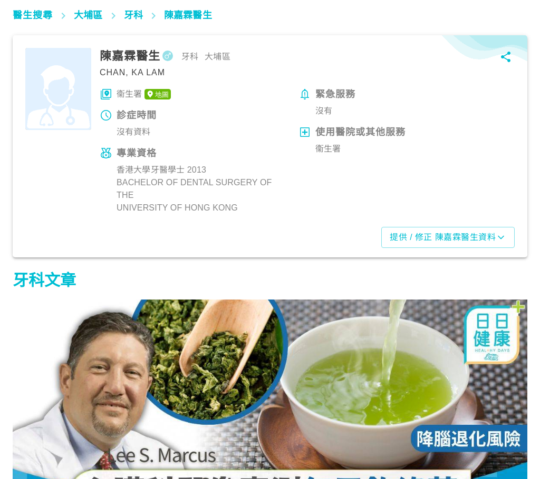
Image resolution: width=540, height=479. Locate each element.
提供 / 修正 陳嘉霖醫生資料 (448, 237)
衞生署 (144, 94)
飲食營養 (34, 432)
